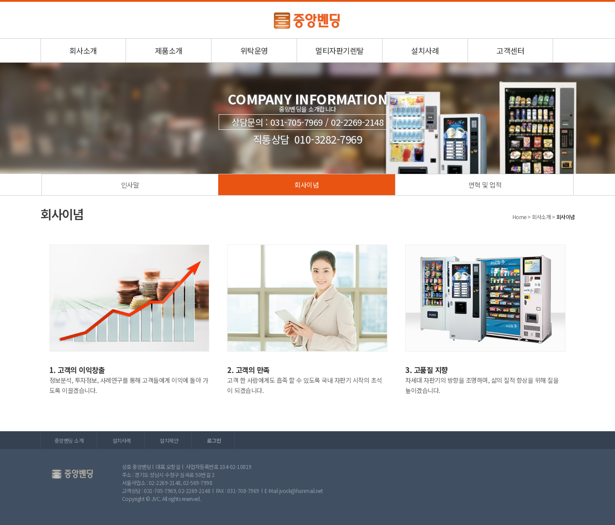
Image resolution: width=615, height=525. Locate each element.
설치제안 (168, 440)
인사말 (130, 184)
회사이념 (306, 184)
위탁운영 (254, 50)
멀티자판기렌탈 (339, 50)
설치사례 (425, 50)
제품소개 (169, 50)
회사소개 (83, 50)
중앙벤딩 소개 (69, 440)
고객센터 (510, 50)
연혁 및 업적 (485, 184)
